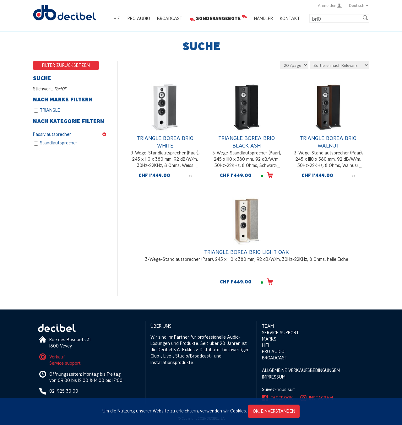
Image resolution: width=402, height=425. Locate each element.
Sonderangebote (218, 18)
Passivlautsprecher (71, 134)
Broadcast (169, 18)
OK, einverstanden (274, 411)
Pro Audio (139, 18)
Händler (263, 18)
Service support (65, 363)
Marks (269, 339)
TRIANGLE (50, 110)
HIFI (117, 18)
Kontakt (290, 18)
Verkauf (57, 356)
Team (268, 326)
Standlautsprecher (58, 143)
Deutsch (359, 5)
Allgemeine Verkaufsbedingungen (301, 370)
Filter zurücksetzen (66, 65)
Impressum (273, 376)
